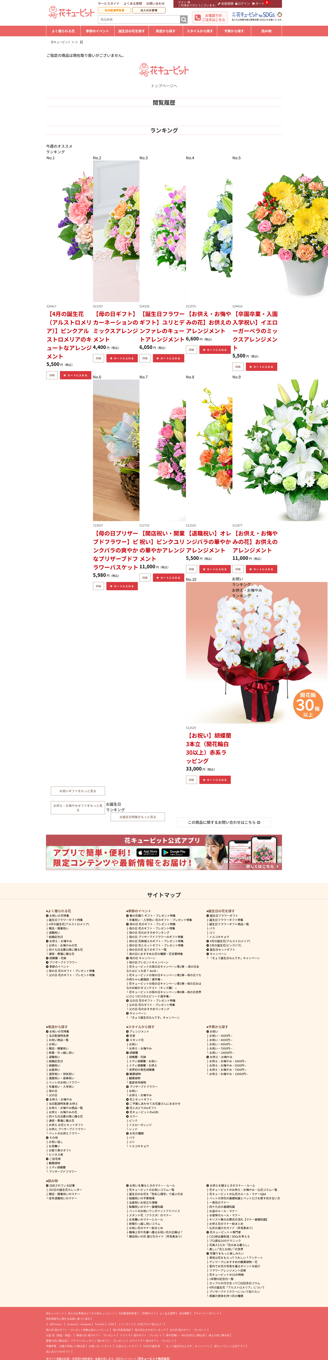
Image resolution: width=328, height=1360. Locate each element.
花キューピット (55, 1313)
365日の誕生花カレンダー (65, 1190)
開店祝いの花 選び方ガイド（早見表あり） (156, 1236)
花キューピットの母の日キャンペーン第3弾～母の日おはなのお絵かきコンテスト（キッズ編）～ (163, 985)
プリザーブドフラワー (61, 962)
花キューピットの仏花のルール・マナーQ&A (237, 1194)
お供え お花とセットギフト (66, 1125)
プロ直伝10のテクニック (225, 1241)
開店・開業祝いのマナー (64, 1194)
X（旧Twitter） (54, 1324)
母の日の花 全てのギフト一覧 (148, 949)
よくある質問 (133, 3)
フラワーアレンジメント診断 (227, 1270)
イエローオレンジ (140, 1125)
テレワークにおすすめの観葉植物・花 (233, 1262)
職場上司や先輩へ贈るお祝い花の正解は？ (156, 1232)
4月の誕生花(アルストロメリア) (69, 924)
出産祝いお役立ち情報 (143, 1202)
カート (258, 3)
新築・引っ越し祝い (61, 1052)
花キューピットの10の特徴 (226, 1274)
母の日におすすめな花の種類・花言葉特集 (156, 954)
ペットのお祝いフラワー (64, 1082)
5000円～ (221, 1044)
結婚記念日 (56, 937)
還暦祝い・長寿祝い (61, 1078)
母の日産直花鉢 (122, 1329)
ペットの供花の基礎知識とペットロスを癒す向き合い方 (244, 1198)
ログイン (242, 3)
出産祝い (54, 1069)
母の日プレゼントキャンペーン (148, 962)
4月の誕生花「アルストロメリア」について (237, 1287)
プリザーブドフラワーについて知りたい (234, 1291)
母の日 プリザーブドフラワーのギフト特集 (156, 937)
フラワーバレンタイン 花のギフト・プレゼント (98, 1340)
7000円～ (221, 1048)
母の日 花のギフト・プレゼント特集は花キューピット (77, 1329)
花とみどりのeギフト (141, 1108)
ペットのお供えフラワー (64, 1133)
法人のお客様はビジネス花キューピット (91, 1313)
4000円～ (221, 1040)
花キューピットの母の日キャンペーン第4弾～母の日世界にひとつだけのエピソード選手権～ (163, 994)
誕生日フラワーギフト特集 (66, 920)
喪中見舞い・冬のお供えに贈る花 (185, 1335)
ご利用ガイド (148, 1313)
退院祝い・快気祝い (61, 1074)
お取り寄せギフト (60, 1150)
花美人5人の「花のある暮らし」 (230, 1245)
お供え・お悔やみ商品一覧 (66, 1108)
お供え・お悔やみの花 (63, 945)
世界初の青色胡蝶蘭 (142, 1069)
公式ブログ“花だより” (150, 1324)
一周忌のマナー (219, 1202)
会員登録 (225, 3)
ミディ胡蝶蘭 (57, 1167)
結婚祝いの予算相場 (142, 1198)
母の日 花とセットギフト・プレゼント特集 (156, 945)
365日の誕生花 (151, 1346)
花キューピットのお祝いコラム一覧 (151, 1190)
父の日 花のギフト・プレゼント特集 (72, 975)
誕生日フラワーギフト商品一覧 (229, 924)
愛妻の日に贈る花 (56, 1340)
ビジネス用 (56, 1154)
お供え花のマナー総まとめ (226, 1224)
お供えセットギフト (127, 1346)
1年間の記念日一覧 (221, 1279)
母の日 (53, 1091)
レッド (133, 1129)
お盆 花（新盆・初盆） (59, 1335)
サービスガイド (108, 3)
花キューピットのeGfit (142, 1112)
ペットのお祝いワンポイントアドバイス (154, 1211)
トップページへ (164, 82)
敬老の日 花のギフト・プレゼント (96, 1335)
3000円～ (221, 1036)
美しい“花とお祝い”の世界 (226, 1249)
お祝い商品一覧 (59, 1040)
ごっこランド (126, 1324)
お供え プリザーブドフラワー (67, 1129)
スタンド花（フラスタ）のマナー (150, 1215)
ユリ (212, 932)
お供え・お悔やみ (60, 941)
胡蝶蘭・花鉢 (56, 958)
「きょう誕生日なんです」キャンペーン (154, 1017)
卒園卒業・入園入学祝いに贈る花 (65, 1346)
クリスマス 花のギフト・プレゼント (141, 1335)
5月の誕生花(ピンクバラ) (223, 945)
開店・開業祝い (59, 928)
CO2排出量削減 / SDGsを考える (229, 1236)
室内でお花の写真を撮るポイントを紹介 (234, 1266)
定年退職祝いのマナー (63, 1198)
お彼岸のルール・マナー (224, 1215)
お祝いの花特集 (59, 915)
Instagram (85, 1324)
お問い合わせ (155, 3)
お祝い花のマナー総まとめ (146, 1228)
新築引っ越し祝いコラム (144, 1224)
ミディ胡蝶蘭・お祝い (143, 1061)
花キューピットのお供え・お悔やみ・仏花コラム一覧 (243, 1190)
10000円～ (222, 1052)
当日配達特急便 (114, 10)
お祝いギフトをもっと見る (77, 791)
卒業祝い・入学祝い (61, 1086)
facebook (72, 1324)
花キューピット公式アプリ (229, 1346)
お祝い (53, 1044)
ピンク (133, 1120)
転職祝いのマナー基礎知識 (146, 1207)
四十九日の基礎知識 (222, 1207)
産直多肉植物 (137, 1082)
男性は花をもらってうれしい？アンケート (236, 1257)
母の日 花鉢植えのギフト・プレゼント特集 (156, 941)
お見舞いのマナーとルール (146, 1219)
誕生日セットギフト (220, 949)
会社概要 (184, 1313)
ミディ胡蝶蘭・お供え (143, 1065)
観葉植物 (54, 1163)
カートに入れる (75, 375)
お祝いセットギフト (100, 1346)
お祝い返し (56, 1142)
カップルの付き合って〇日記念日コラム (234, 1283)
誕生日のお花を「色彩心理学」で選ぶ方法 (156, 1194)
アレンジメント (137, 1031)
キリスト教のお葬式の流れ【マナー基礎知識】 (239, 1219)
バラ (212, 928)
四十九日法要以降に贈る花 (66, 949)
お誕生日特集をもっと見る (137, 817)
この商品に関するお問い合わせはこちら (224, 822)
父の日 (53, 1095)
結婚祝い (54, 1065)
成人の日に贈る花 (219, 1335)
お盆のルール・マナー (223, 1211)
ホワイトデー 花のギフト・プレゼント (152, 1340)
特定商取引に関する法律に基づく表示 (68, 1318)
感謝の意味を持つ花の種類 (226, 1296)
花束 (130, 1036)
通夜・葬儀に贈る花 (61, 954)
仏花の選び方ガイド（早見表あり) (231, 1228)
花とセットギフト (139, 1099)
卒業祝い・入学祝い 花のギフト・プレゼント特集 (160, 920)
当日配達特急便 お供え (63, 1103)
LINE (111, 1324)
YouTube (100, 1324)
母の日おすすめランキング (150, 1329)
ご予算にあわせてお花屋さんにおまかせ (153, 1103)
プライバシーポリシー (206, 1313)
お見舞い (54, 1146)
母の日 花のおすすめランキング (149, 932)
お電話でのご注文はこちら (213, 17)
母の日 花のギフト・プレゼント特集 (72, 971)
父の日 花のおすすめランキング (149, 1009)
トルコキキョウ (219, 937)
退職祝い (54, 932)
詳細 (52, 375)
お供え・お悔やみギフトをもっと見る (77, 807)
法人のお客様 (148, 10)
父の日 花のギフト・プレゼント (188, 1329)
